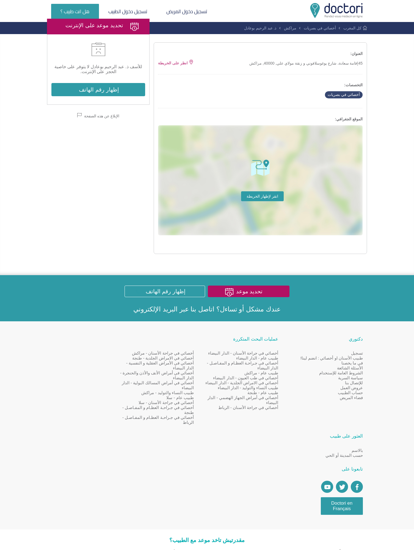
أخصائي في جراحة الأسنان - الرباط (253, 434)
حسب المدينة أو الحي (104, 380)
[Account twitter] (102, 412)
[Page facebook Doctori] (117, 412)
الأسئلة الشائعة (350, 390)
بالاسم (117, 375)
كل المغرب (352, 28)
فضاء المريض (351, 420)
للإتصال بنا (354, 405)
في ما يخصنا (352, 385)
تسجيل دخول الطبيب (128, 11)
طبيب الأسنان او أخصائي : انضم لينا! (331, 380)
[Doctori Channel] (87, 412)
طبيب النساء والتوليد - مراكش (176, 415)
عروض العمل (351, 410)
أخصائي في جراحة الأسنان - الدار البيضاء (248, 375)
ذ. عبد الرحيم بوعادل (260, 28)
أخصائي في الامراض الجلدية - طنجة (172, 380)
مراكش (290, 28)
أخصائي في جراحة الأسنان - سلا (175, 424)
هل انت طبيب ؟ (75, 11)
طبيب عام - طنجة (267, 420)
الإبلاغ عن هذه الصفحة (98, 137)
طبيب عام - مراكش (266, 395)
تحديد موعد (250, 313)
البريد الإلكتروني (155, 331)
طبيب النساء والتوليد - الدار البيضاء (252, 415)
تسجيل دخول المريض (187, 11)
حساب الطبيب (350, 415)
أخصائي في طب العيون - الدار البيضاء (250, 400)
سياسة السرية (350, 400)
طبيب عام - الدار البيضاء (262, 380)
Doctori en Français (101, 430)
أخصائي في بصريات (320, 28)
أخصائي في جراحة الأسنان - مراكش (172, 375)
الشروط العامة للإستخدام (341, 395)
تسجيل (357, 375)
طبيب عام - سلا (189, 420)
